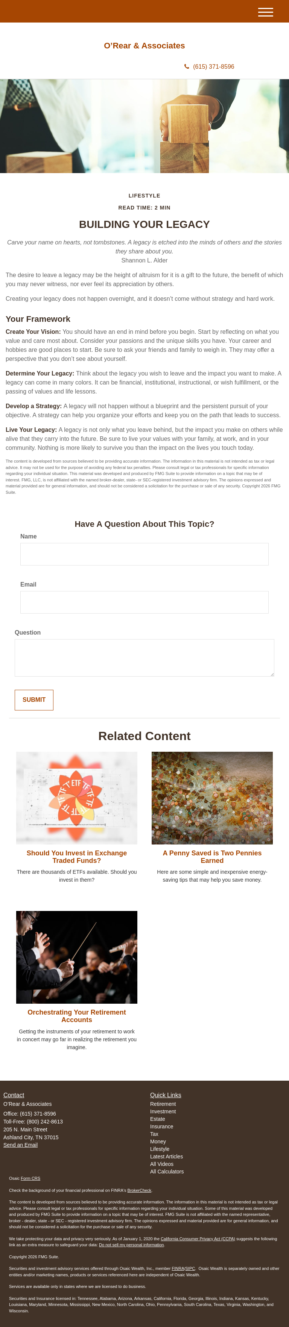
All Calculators (167, 1172)
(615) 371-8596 (209, 66)
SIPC (190, 1268)
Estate (157, 1119)
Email (28, 584)
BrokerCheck (140, 1190)
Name (28, 536)
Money (158, 1142)
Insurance (161, 1126)
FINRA (178, 1268)
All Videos (161, 1164)
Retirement (163, 1104)
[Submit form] (34, 700)
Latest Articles (166, 1157)
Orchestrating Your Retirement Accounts (76, 1016)
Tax (154, 1134)
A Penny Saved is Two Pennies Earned (212, 856)
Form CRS (30, 1178)
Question (28, 632)
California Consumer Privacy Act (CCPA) (198, 1239)
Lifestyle (159, 1149)
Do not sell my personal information (131, 1245)
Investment (163, 1111)
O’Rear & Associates (144, 45)
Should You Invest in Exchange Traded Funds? (77, 856)
